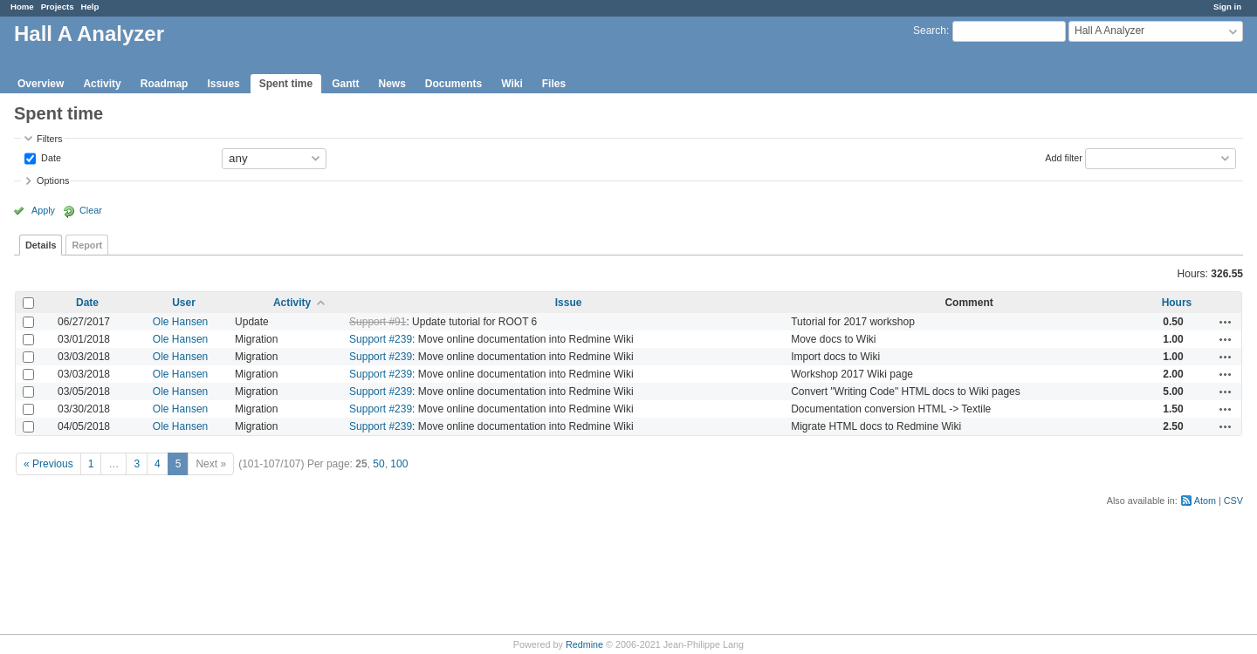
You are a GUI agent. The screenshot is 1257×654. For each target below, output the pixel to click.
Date (49, 157)
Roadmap (165, 84)
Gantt (345, 84)
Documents (453, 84)
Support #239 (380, 339)
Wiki (512, 84)
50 (378, 464)
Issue (568, 302)
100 (399, 464)
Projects (57, 6)
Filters (49, 138)
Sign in (1227, 6)
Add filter (1063, 157)
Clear (90, 210)
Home (22, 6)
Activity (101, 84)
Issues (223, 84)
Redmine (584, 644)
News (391, 84)
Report (87, 245)
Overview (40, 84)
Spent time (286, 84)
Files (554, 84)
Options (53, 180)
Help (90, 6)
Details (40, 245)
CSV (1233, 500)
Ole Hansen (180, 322)
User (184, 302)
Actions (1226, 322)
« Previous (48, 464)
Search (929, 30)
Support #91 (377, 322)
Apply (43, 210)
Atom (1205, 500)
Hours (1177, 302)
